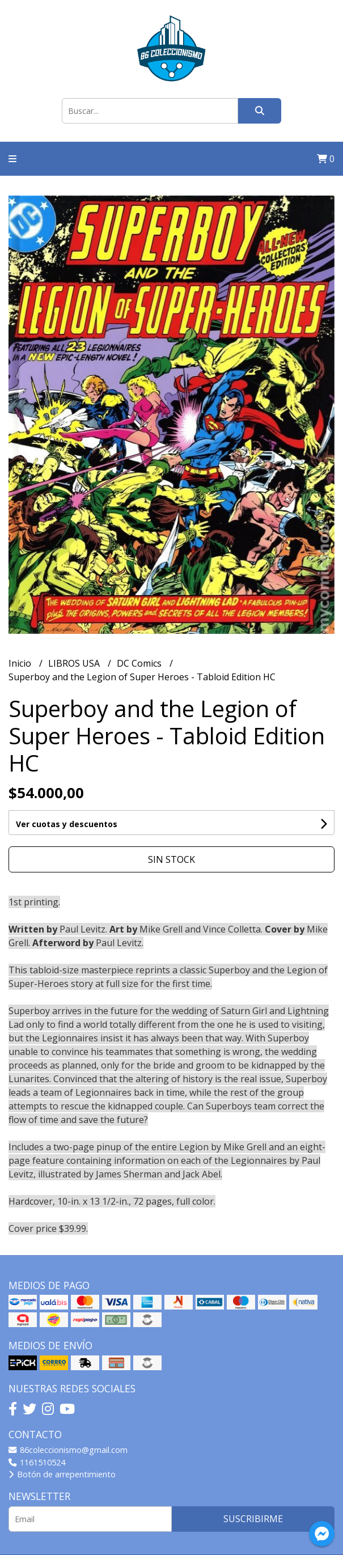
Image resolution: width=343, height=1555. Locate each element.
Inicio (21, 663)
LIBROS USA (75, 663)
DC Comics (140, 663)
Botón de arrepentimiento (62, 1474)
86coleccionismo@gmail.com (68, 1449)
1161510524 (37, 1462)
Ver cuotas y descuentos (66, 824)
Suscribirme (253, 1518)
